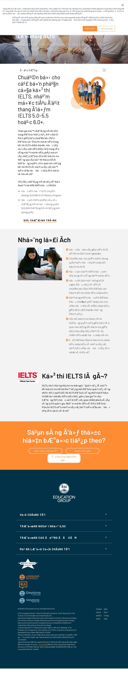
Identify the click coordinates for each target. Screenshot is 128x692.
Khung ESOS (43, 644)
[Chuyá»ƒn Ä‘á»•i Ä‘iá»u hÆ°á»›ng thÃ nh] (104, 70)
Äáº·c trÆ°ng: (29, 70)
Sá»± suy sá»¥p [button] (107, 29)
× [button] (122, 5)
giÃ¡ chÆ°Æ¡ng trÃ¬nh (40, 220)
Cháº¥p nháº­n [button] (90, 29)
